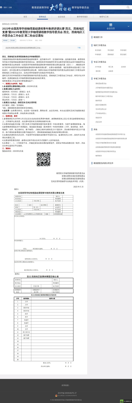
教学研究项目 (82, 17)
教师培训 (99, 100)
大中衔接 (98, 67)
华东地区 (123, 50)
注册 (10, 7)
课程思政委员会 (101, 83)
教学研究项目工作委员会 (104, 96)
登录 (5, 7)
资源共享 (99, 118)
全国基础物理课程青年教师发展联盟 (108, 147)
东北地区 (98, 50)
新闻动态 (42, 17)
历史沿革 (99, 122)
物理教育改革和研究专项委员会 (106, 92)
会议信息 (61, 17)
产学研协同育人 (101, 113)
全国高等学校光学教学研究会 (106, 151)
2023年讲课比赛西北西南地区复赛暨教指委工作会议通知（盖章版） (24, 48)
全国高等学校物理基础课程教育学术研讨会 (110, 134)
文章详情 (14, 24)
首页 (25, 17)
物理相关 (99, 156)
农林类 (110, 71)
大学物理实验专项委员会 (104, 88)
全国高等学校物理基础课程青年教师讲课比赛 (111, 138)
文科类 (123, 67)
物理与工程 (104, 17)
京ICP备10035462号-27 (67, 393)
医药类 (98, 71)
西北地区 (123, 54)
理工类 (110, 67)
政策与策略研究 (101, 105)
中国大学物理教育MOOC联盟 (106, 143)
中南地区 (98, 54)
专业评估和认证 (101, 109)
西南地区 (111, 54)
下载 (79, 48)
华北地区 (111, 50)
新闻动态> (6, 24)
